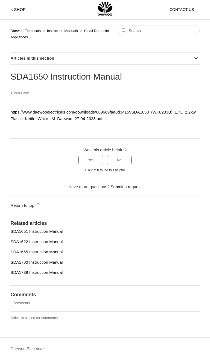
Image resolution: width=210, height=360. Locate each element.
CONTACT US (182, 9)
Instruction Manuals (62, 31)
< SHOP (17, 9)
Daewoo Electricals (25, 31)
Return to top (25, 204)
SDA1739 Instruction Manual (36, 272)
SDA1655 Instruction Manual (36, 251)
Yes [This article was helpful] (91, 160)
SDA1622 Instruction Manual (36, 241)
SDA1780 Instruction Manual (36, 262)
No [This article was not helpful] (119, 160)
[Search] (159, 30)
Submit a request (125, 186)
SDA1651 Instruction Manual (36, 231)
